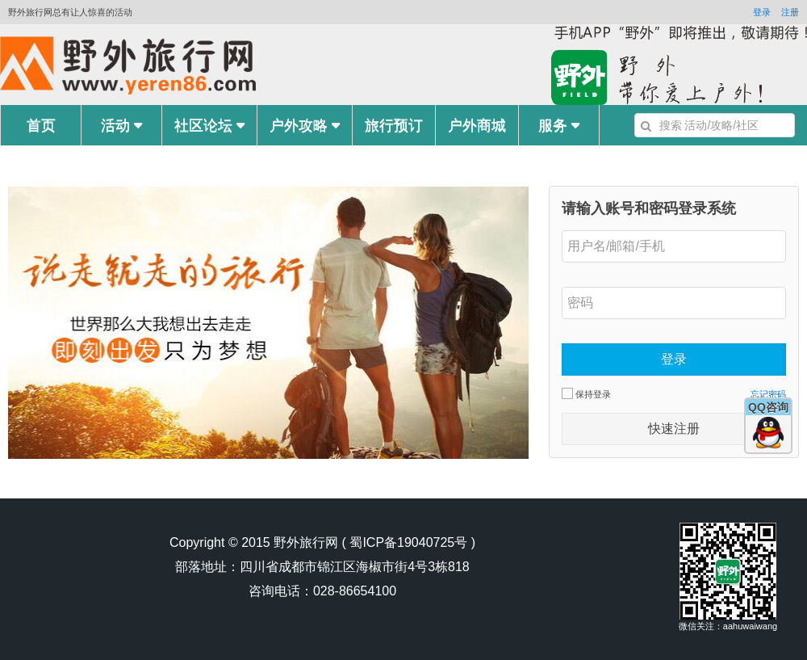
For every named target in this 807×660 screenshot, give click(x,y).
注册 (790, 12)
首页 (41, 125)
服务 (558, 125)
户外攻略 (305, 125)
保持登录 (586, 393)
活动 (121, 125)
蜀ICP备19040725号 (408, 542)
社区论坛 (209, 125)
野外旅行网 (306, 542)
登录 (762, 12)
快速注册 (674, 428)
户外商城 (477, 125)
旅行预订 (394, 125)
